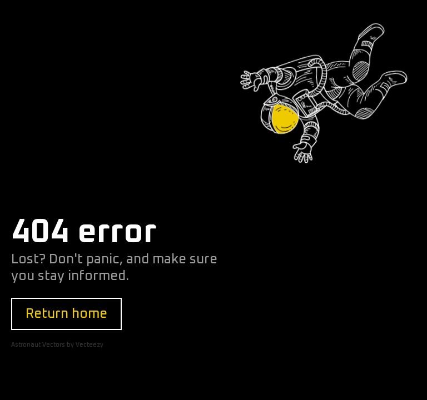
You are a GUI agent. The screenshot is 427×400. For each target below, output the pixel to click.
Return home (66, 314)
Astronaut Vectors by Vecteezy (57, 345)
